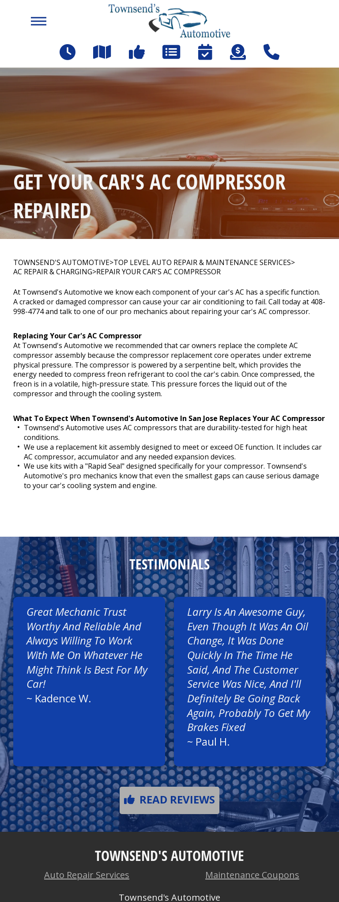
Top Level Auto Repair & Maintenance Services (202, 262)
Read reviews (169, 799)
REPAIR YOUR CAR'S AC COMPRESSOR (158, 272)
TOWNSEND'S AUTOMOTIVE (61, 262)
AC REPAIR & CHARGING (52, 272)
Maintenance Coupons (252, 875)
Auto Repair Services (86, 875)
